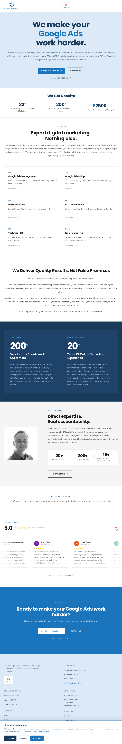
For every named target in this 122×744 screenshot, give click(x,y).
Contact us (75, 70)
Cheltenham (69, 720)
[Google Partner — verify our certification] (66, 6)
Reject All (10, 738)
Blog (6, 719)
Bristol (66, 716)
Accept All (37, 738)
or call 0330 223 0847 (61, 78)
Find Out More (60, 474)
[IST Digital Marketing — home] (12, 6)
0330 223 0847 (71, 695)
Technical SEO (10, 700)
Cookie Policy (43, 731)
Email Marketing (10, 704)
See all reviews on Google (61, 575)
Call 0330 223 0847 (61, 638)
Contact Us (75, 631)
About (6, 715)
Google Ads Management (74, 670)
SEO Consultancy (11, 695)
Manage (23, 738)
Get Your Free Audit (51, 631)
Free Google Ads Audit (73, 683)
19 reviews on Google (36, 528)
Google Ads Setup (71, 674)
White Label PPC (70, 679)
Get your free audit (51, 70)
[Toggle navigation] (115, 5)
